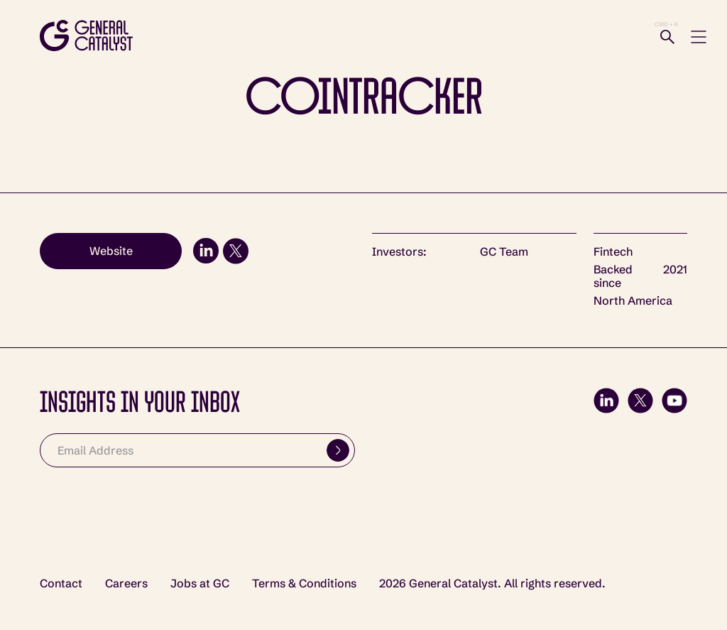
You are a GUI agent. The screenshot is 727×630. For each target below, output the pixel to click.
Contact (61, 583)
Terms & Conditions (304, 583)
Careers (126, 583)
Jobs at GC (199, 583)
